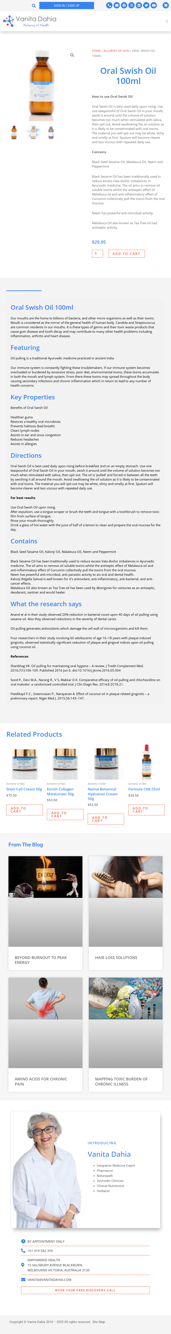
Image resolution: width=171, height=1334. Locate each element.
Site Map (98, 1322)
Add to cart (126, 253)
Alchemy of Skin (116, 51)
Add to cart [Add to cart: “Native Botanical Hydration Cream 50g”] (100, 819)
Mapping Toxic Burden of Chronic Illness (121, 1081)
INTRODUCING (102, 1143)
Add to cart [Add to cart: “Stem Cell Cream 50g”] (18, 809)
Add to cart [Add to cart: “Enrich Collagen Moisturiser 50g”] (59, 814)
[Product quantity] (97, 254)
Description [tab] (24, 294)
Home (96, 51)
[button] (33, 5)
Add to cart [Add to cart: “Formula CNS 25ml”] (140, 809)
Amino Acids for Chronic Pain (41, 1081)
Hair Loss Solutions (116, 957)
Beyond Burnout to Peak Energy (41, 960)
